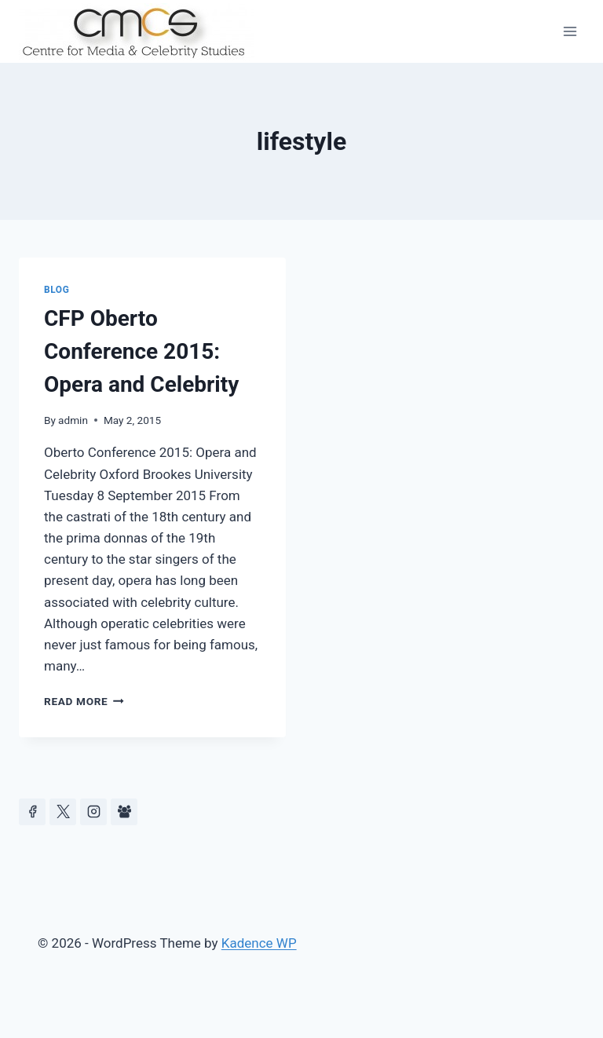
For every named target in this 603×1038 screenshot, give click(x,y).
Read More (84, 701)
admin (73, 420)
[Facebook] (32, 812)
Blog (56, 289)
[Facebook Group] (124, 812)
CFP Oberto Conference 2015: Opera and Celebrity (141, 351)
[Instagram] (93, 812)
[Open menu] (569, 31)
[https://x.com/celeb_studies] (62, 812)
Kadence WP (259, 943)
